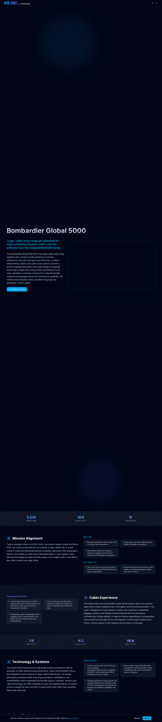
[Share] (152, 3)
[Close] (156, 3)
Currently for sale (17, 289)
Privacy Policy (73, 718)
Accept (147, 718)
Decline (137, 718)
